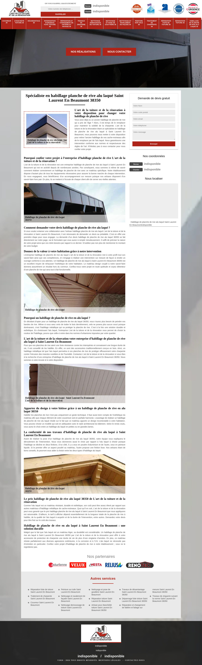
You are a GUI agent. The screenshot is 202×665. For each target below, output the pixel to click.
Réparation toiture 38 (180, 22)
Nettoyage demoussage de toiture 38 (95, 22)
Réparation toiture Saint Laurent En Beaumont (101, 599)
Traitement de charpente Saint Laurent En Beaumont (43, 597)
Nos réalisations (83, 51)
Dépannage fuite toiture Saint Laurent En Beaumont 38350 (134, 599)
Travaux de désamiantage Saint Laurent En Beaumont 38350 (134, 592)
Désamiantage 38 (34, 22)
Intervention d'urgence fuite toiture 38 (50, 23)
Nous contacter (119, 51)
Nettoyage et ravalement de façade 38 (125, 22)
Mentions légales (110, 660)
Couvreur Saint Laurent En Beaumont (42, 603)
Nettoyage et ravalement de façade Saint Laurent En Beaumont (73, 598)
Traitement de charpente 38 (152, 23)
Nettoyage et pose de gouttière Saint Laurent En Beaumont (102, 592)
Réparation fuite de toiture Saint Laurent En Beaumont (43, 590)
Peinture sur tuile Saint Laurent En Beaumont (71, 590)
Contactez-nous (135, 660)
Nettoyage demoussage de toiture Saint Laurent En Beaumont (72, 607)
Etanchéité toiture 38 (19, 22)
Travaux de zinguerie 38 (81, 23)
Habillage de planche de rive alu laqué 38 (194, 23)
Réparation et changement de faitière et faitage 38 (66, 23)
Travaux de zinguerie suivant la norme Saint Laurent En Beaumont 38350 (164, 598)
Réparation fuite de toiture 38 (166, 22)
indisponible (101, 5)
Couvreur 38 (6, 22)
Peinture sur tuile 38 (139, 22)
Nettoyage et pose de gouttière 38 (110, 22)
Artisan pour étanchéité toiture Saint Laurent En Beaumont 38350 (101, 607)
